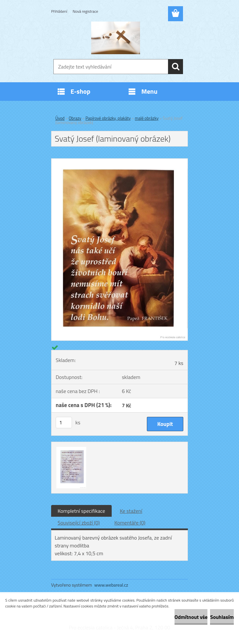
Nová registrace (85, 11)
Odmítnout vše (191, 617)
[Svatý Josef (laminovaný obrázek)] (119, 161)
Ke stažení (131, 511)
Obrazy (75, 118)
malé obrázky (147, 118)
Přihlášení (59, 11)
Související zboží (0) (79, 523)
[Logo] (115, 38)
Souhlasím (222, 617)
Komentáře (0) (129, 523)
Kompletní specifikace (81, 511)
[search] (175, 66)
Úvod (59, 118)
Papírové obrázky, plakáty (108, 118)
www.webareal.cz (111, 584)
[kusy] (64, 422)
